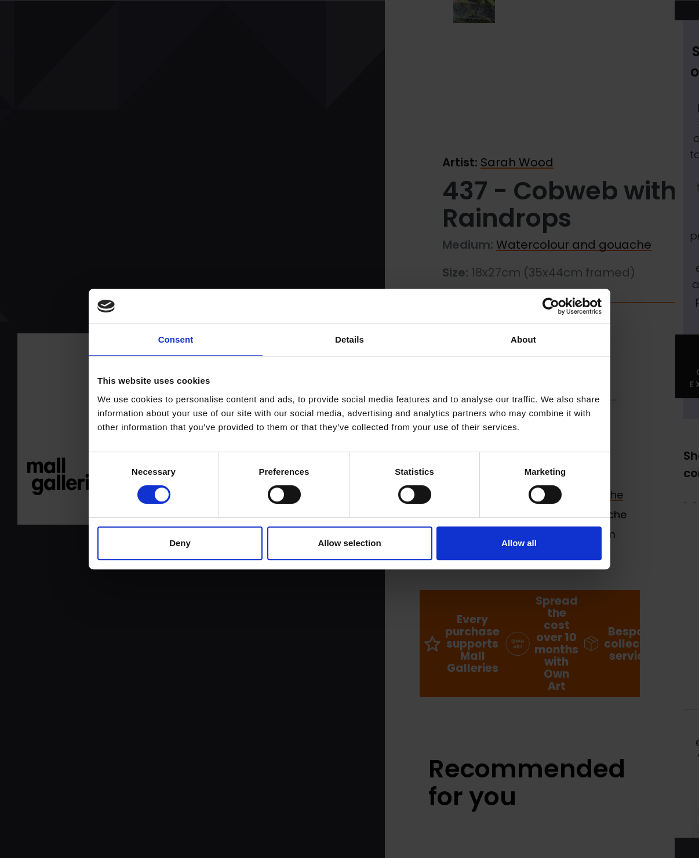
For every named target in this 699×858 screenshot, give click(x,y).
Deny (180, 543)
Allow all (519, 543)
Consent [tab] (176, 339)
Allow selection (349, 543)
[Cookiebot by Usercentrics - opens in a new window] (551, 306)
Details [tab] (349, 339)
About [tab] (523, 339)
